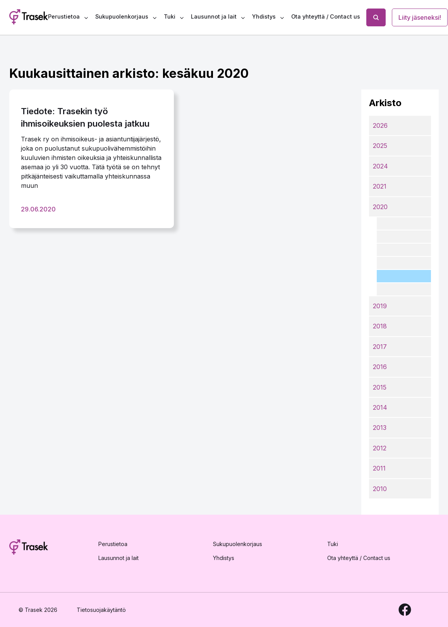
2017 (380, 346)
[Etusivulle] (28, 548)
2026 (380, 125)
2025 (380, 145)
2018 (380, 326)
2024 (380, 166)
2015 (379, 387)
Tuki (169, 16)
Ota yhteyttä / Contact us (325, 16)
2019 (380, 306)
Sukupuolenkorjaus (121, 16)
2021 (379, 186)
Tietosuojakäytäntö (101, 609)
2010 (380, 489)
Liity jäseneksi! (419, 17)
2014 (380, 407)
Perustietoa (64, 16)
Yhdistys (264, 16)
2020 (380, 207)
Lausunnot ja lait (214, 16)
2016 (380, 367)
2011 (379, 468)
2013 (379, 427)
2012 (379, 448)
